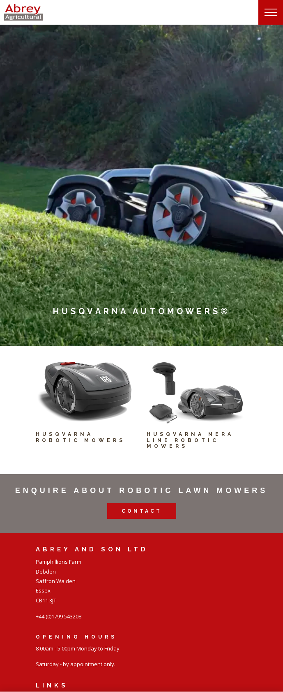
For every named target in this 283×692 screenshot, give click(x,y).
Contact (141, 511)
